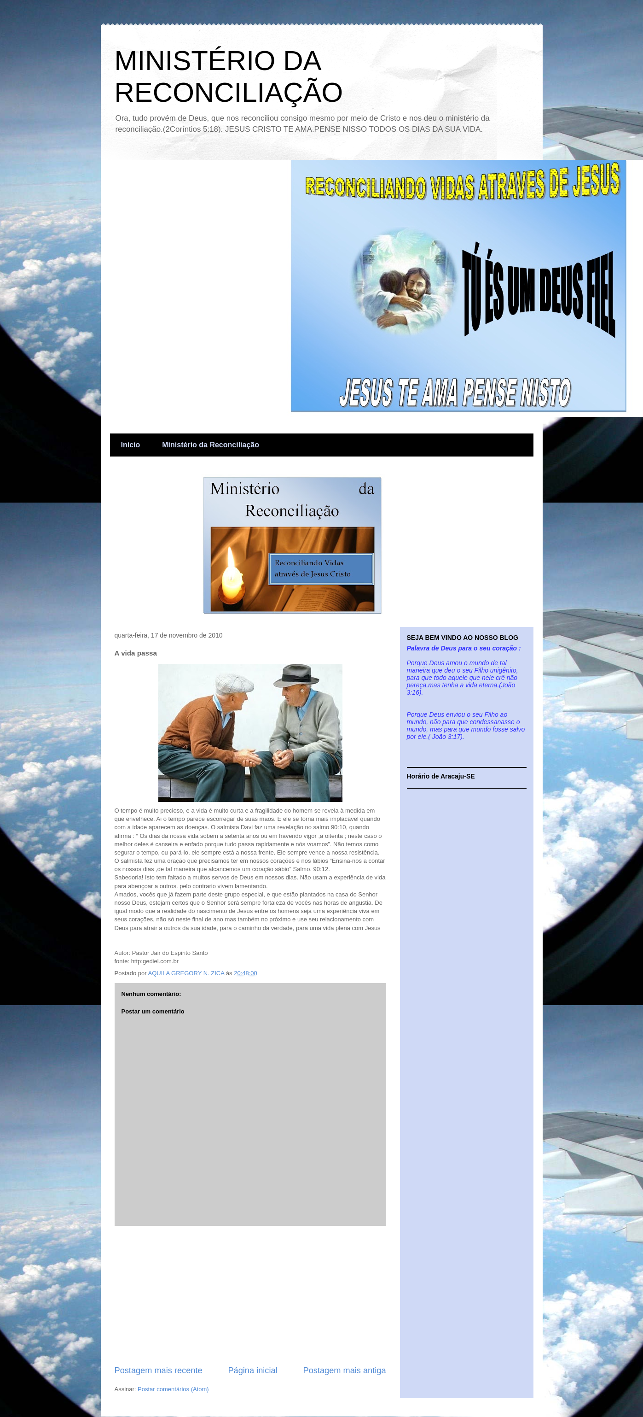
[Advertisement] (250, 1295)
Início (130, 445)
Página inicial (252, 1370)
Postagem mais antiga (344, 1370)
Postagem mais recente (159, 1370)
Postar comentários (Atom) (173, 1389)
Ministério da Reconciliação (210, 445)
